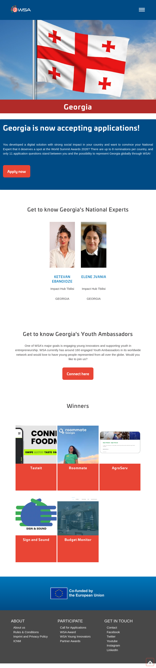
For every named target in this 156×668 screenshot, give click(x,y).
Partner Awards (70, 641)
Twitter (111, 636)
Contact (112, 627)
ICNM (17, 641)
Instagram (113, 645)
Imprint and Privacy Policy (30, 636)
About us (19, 627)
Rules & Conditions (26, 632)
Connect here (78, 373)
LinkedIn (112, 650)
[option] (78, 60)
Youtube (112, 641)
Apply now (16, 171)
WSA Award (68, 632)
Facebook (113, 632)
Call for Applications (73, 627)
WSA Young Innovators (75, 636)
